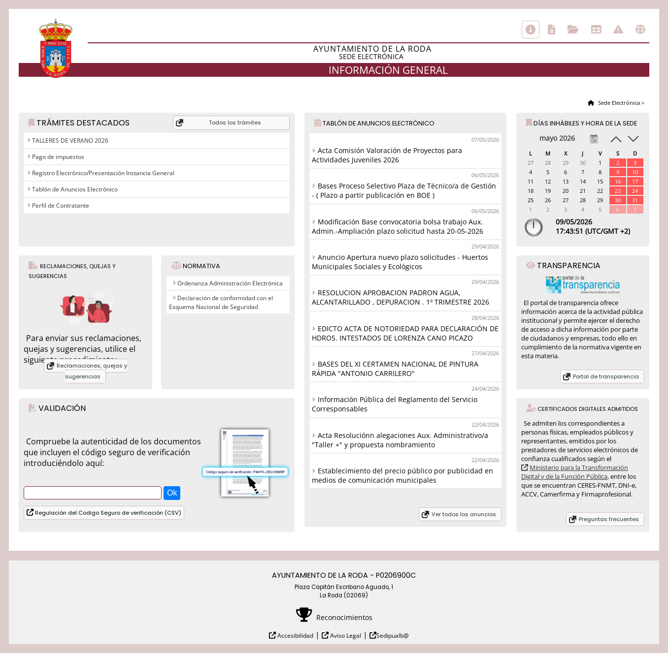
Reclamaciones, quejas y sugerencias (92, 371)
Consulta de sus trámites (573, 29)
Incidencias (618, 29)
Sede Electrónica (618, 102)
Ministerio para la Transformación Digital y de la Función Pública (574, 472)
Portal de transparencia (606, 376)
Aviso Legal (345, 635)
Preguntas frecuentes (609, 519)
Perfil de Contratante (60, 205)
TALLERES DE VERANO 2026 (69, 140)
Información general (530, 29)
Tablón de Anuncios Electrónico (74, 189)
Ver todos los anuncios (464, 514)
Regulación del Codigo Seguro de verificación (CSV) (107, 513)
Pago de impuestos (57, 157)
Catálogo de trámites (551, 29)
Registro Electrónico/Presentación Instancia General (102, 173)
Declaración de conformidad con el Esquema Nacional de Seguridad (221, 302)
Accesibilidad (294, 635)
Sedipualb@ (392, 635)
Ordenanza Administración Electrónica (230, 283)
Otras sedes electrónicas (640, 29)
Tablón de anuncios (596, 29)
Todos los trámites (235, 122)
